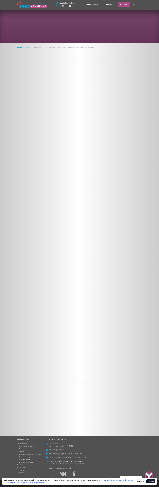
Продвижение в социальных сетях (30, 454)
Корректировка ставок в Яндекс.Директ (34, 113)
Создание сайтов (24, 459)
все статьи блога (95, 381)
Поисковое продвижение (27, 446)
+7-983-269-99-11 (55, 444)
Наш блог (123, 5)
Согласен (151, 481)
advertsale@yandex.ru (56, 450)
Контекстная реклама (26, 449)
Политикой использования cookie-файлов (118, 480)
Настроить (140, 481)
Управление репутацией (26, 457)
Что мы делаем (92, 5)
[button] (149, 475)
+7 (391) (67, 6)
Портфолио (110, 5)
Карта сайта (21, 473)
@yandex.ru (67, 3)
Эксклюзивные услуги (26, 462)
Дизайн (21, 451)
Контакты (136, 5)
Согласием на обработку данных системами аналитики (25, 482)
